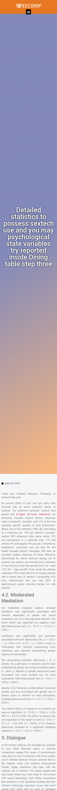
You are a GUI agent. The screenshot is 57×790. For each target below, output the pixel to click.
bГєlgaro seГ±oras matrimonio (33, 514)
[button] (28, 11)
